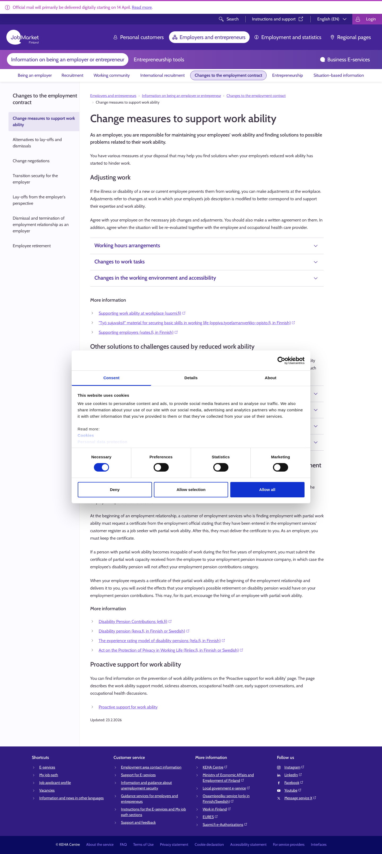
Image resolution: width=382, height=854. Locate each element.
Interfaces (319, 844)
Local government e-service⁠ (226, 788)
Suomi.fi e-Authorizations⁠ (225, 824)
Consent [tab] (111, 377)
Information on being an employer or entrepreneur (67, 59)
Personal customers (138, 37)
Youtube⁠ (293, 790)
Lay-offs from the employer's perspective (39, 200)
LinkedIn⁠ (293, 774)
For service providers (289, 844)
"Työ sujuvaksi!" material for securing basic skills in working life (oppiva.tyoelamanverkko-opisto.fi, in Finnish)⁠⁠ (197, 322)
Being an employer (35, 75)
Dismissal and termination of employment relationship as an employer (41, 224)
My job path (48, 774)
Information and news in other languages (71, 798)
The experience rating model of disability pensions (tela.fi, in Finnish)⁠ (162, 640)
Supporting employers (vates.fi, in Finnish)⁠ (138, 332)
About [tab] (270, 377)
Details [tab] (191, 377)
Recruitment (72, 75)
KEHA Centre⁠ (215, 767)
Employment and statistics (287, 37)
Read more (142, 7)
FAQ (123, 844)
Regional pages (350, 37)
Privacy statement (174, 844)
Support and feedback (138, 822)
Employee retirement (32, 245)
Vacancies (47, 790)
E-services (47, 767)
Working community (112, 75)
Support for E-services (138, 774)
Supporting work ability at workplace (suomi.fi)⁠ (142, 313)
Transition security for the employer (35, 179)
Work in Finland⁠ (217, 809)
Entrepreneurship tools (159, 59)
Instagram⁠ (294, 767)
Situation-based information (339, 75)
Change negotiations (31, 160)
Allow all (267, 489)
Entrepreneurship (287, 75)
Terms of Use (143, 844)
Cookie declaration (209, 844)
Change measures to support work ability (44, 121)
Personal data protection (103, 441)
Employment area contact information (151, 767)
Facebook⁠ (293, 782)
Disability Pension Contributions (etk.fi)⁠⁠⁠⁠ (135, 621)
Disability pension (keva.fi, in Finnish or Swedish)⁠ (144, 631)
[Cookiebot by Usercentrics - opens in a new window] (281, 360)
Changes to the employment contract (228, 75)
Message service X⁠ (300, 798)
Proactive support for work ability (128, 707)
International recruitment (162, 75)
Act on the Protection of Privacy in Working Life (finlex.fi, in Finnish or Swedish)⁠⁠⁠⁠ (171, 650)
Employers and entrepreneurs (208, 37)
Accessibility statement (248, 844)
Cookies (86, 435)
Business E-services (345, 59)
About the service (100, 844)
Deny (115, 489)
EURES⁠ (210, 816)
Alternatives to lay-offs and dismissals (37, 142)
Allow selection (190, 489)
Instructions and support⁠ (278, 19)
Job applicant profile (55, 782)
